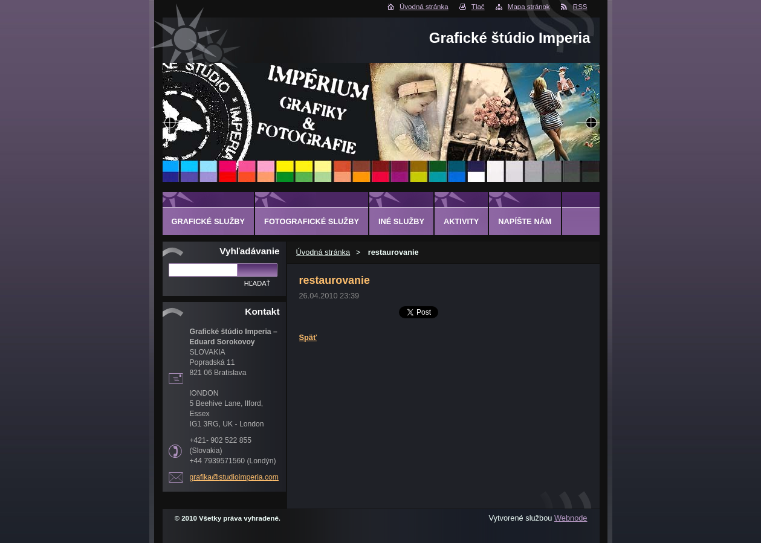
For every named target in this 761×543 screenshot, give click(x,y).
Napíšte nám (524, 221)
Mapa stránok (529, 6)
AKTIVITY (461, 221)
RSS (580, 6)
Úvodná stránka (424, 6)
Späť (308, 337)
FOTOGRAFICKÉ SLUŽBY (311, 221)
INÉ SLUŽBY (401, 221)
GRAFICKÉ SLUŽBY (208, 221)
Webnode (571, 517)
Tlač (478, 6)
